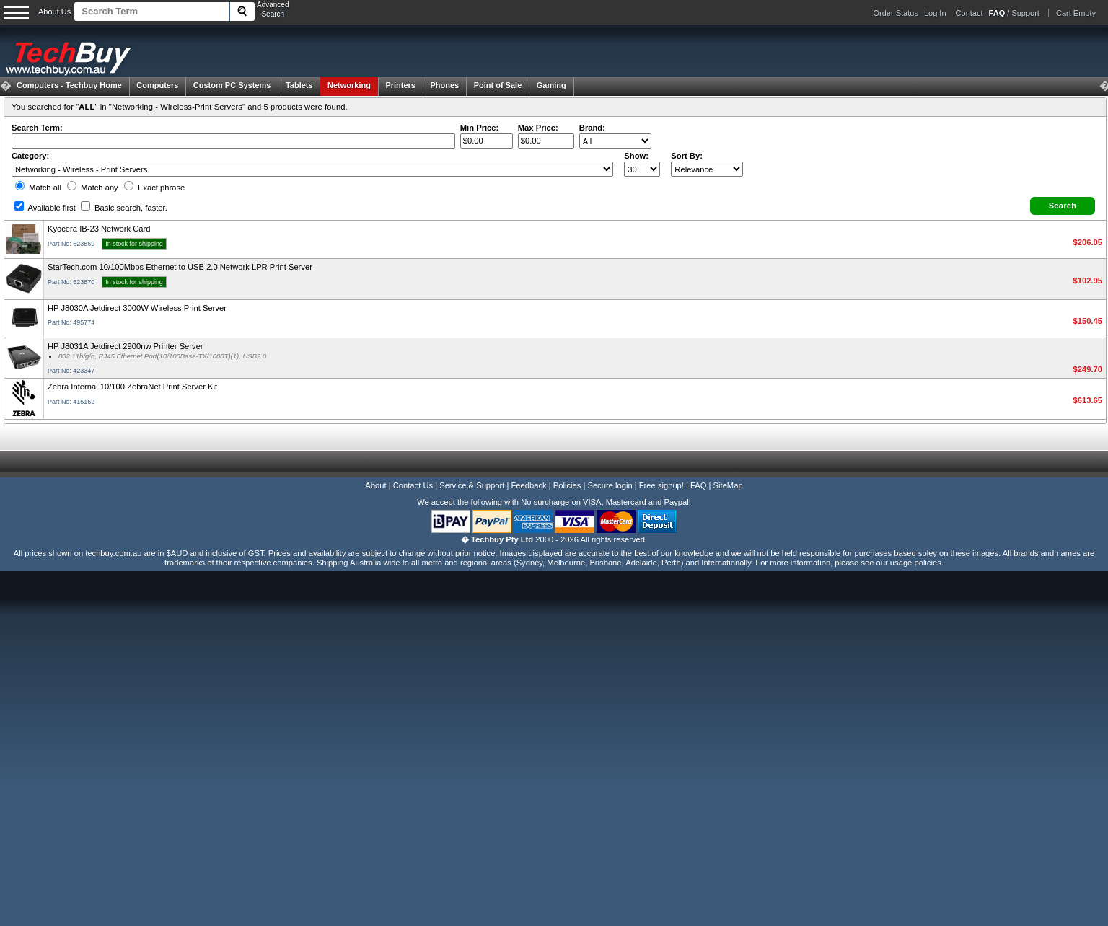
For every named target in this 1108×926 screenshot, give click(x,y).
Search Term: (37, 127)
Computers (157, 85)
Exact (154, 187)
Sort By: (687, 155)
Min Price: (479, 127)
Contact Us (413, 485)
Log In (935, 13)
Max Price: (538, 127)
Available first (45, 207)
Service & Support (471, 485)
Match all (38, 187)
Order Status (896, 13)
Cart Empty (1076, 13)
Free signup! (661, 485)
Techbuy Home (69, 85)
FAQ (698, 485)
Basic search (124, 207)
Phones (444, 85)
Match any (92, 187)
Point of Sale (498, 85)
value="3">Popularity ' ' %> (707, 169)
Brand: (592, 127)
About (375, 485)
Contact (969, 13)
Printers (400, 85)
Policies (567, 485)
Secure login (609, 485)
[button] (1062, 206)
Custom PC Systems (232, 85)
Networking (349, 85)
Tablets (299, 85)
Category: (30, 155)
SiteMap (728, 485)
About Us (54, 11)
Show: (636, 155)
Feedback (528, 485)
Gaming (551, 85)
